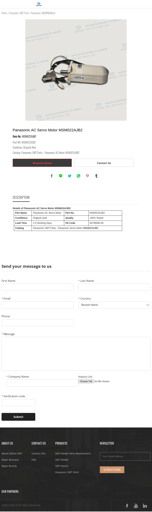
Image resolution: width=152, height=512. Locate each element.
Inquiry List (85, 377)
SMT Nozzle (61, 466)
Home (4, 13)
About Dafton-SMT (12, 454)
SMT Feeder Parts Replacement (73, 454)
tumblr (96, 176)
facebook (52, 176)
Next (135, 70)
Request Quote (42, 163)
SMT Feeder (62, 460)
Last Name (86, 281)
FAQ (34, 460)
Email (6, 299)
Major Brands (9, 466)
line (61, 176)
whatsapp (78, 176)
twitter (69, 176)
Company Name (17, 377)
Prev (17, 70)
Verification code (13, 397)
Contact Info (38, 454)
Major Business (10, 460)
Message (8, 334)
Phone (6, 317)
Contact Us (104, 163)
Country (84, 299)
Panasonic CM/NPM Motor (43, 13)
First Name (8, 281)
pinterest (87, 176)
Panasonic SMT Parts (19, 13)
